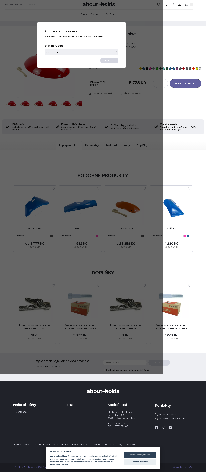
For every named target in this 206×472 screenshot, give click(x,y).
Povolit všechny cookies (140, 455)
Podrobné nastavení (59, 465)
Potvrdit (120, 70)
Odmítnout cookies (140, 462)
